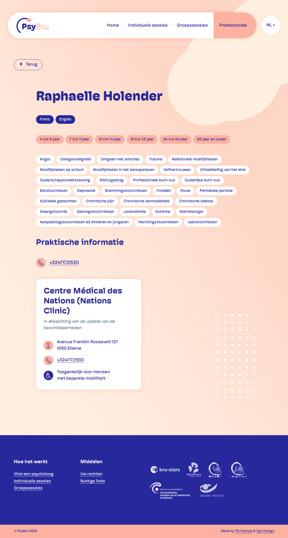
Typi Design (265, 531)
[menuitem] (113, 25)
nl (269, 25)
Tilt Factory (243, 531)
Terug (31, 64)
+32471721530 (64, 262)
